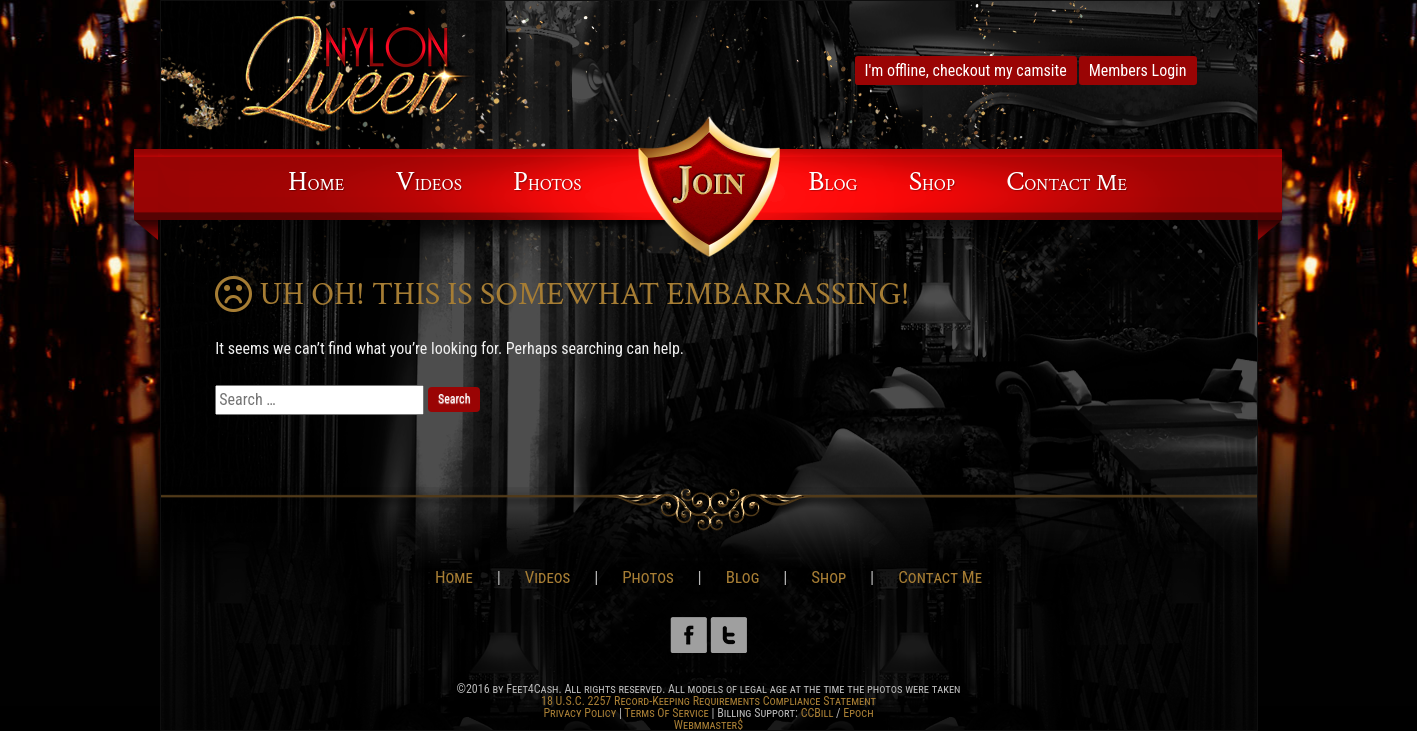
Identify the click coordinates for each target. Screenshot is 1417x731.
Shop (932, 181)
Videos (428, 181)
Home (316, 181)
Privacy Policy (579, 713)
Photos (547, 181)
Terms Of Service (666, 713)
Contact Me (1066, 181)
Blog (832, 181)
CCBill (817, 713)
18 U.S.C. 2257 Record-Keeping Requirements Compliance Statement (708, 701)
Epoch (858, 713)
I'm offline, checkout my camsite (966, 70)
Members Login (1138, 70)
